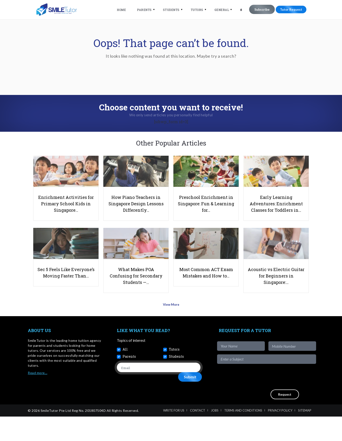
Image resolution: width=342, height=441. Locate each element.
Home (118, 10)
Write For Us (173, 435)
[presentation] (280, 401)
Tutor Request (289, 9)
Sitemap (304, 435)
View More (171, 330)
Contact (197, 435)
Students (168, 10)
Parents (141, 10)
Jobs (214, 435)
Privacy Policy (280, 435)
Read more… (37, 397)
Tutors (194, 10)
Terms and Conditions (243, 435)
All (125, 373)
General (218, 10)
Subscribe (258, 9)
